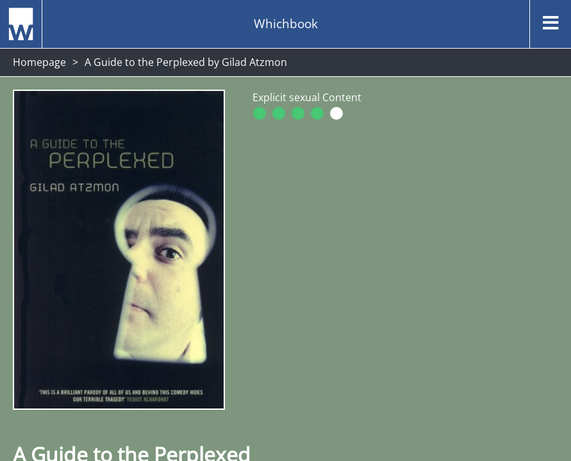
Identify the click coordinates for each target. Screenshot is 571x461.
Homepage (39, 62)
